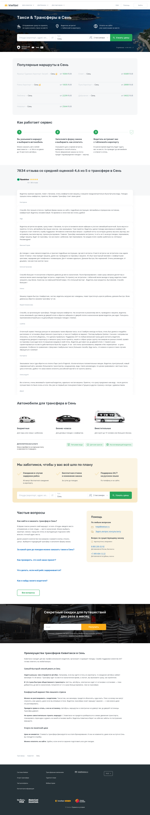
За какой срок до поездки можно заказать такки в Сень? (45, 549)
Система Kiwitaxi (22, 772)
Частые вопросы (22, 783)
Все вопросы (28, 593)
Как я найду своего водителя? (32, 580)
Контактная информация (25, 789)
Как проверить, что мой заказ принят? (36, 560)
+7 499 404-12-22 (98, 553)
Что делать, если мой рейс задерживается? (39, 570)
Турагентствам (51, 778)
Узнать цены (121, 37)
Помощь (126, 5)
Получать (94, 627)
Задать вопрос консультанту (108, 531)
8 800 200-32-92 (97, 546)
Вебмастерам (50, 783)
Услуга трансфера (23, 778)
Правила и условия (78, 807)
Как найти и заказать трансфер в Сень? (37, 521)
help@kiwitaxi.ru (103, 526)
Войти (140, 5)
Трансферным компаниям (55, 772)
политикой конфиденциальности (80, 636)
